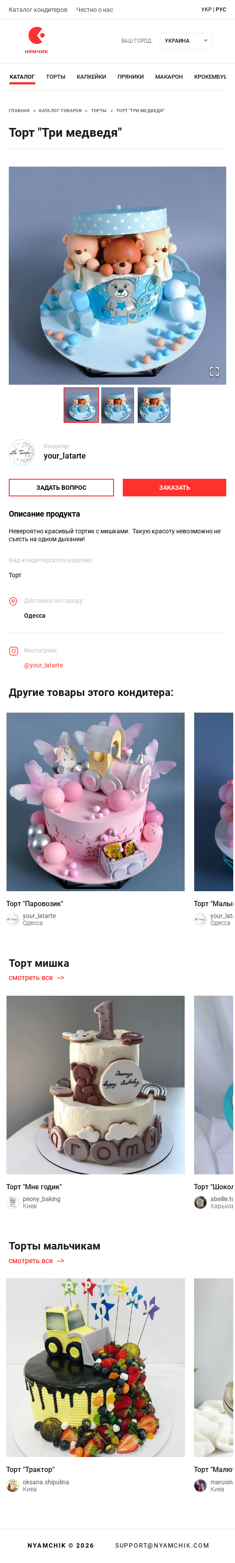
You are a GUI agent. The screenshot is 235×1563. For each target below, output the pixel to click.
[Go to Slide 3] (154, 405)
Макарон (169, 76)
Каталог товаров (60, 110)
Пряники (131, 76)
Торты (55, 76)
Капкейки (91, 76)
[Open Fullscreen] (214, 372)
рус (221, 10)
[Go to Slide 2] (117, 405)
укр (206, 10)
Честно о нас (94, 9)
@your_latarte (43, 665)
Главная (19, 110)
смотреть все (31, 978)
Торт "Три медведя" (140, 110)
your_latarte (65, 455)
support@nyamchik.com (161, 1545)
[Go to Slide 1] (81, 405)
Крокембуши (213, 76)
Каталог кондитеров (38, 9)
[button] (117, 276)
